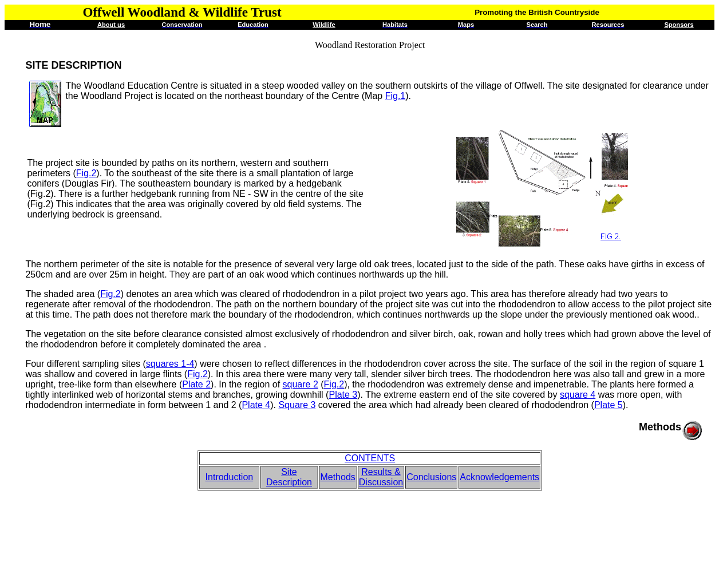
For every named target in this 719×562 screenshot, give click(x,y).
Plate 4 (256, 405)
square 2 (300, 384)
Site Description (289, 477)
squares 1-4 (170, 364)
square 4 (577, 394)
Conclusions (431, 477)
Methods (337, 477)
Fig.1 (395, 96)
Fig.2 (86, 173)
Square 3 (296, 405)
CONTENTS (370, 458)
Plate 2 (196, 384)
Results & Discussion (381, 477)
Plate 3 (343, 394)
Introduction (230, 477)
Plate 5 (608, 405)
